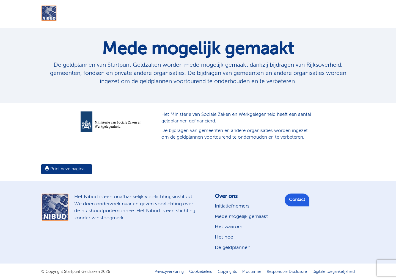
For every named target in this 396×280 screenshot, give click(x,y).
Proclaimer (251, 272)
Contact (297, 200)
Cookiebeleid (200, 272)
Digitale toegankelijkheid (333, 272)
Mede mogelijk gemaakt (241, 216)
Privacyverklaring (169, 272)
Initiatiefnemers (232, 206)
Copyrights (227, 272)
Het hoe (224, 237)
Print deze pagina (64, 168)
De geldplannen (233, 247)
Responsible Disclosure (287, 272)
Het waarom (228, 226)
